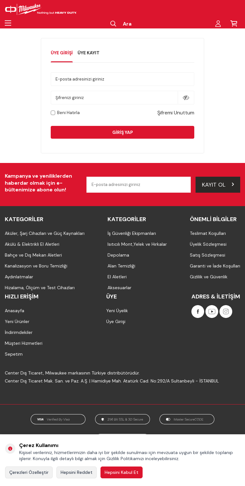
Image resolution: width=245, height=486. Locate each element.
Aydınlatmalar (19, 277)
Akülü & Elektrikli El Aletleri (32, 244)
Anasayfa (14, 310)
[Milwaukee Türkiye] (41, 9)
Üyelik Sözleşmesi (208, 244)
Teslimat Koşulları (208, 233)
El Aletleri (117, 277)
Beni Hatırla (65, 112)
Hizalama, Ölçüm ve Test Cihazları (40, 287)
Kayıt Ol (218, 184)
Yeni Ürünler (17, 321)
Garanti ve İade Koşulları (215, 266)
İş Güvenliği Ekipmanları (132, 233)
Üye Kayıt (89, 53)
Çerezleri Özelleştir (28, 472)
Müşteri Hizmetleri (23, 343)
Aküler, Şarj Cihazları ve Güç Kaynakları (45, 233)
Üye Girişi (62, 53)
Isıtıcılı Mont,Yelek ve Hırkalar (137, 244)
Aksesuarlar (119, 287)
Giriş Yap (122, 132)
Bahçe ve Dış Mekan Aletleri (33, 255)
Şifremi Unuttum (175, 112)
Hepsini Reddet (77, 472)
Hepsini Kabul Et (121, 472)
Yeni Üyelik (117, 310)
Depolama (118, 255)
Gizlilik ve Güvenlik (208, 277)
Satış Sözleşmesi (207, 255)
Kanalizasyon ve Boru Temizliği (36, 266)
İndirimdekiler (19, 332)
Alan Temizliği (121, 266)
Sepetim (14, 354)
